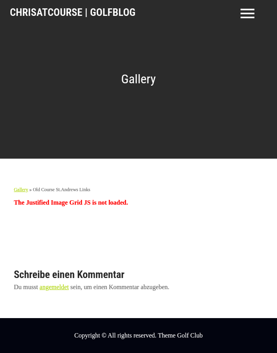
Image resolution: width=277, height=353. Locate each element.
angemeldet (54, 287)
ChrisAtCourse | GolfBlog (73, 12)
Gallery (21, 189)
